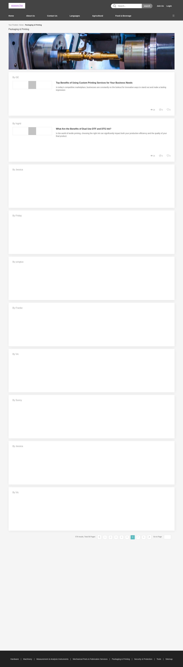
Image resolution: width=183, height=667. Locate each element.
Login (169, 6)
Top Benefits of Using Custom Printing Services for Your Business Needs (94, 82)
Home (11, 16)
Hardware (14, 658)
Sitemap (168, 658)
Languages (75, 16)
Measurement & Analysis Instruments (53, 658)
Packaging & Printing (33, 25)
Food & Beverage (123, 16)
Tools (159, 658)
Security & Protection (143, 658)
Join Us (160, 6)
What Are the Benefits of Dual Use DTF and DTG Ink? (84, 128)
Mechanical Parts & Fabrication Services (90, 658)
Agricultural (97, 16)
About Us (30, 16)
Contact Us (52, 16)
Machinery (28, 658)
